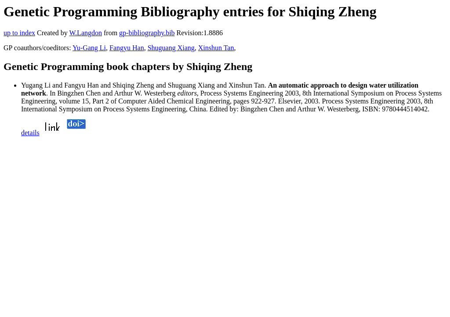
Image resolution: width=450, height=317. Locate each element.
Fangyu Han (126, 48)
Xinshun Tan (216, 48)
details (30, 132)
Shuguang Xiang (171, 48)
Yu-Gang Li (89, 48)
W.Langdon (85, 33)
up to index (19, 33)
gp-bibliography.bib (147, 33)
